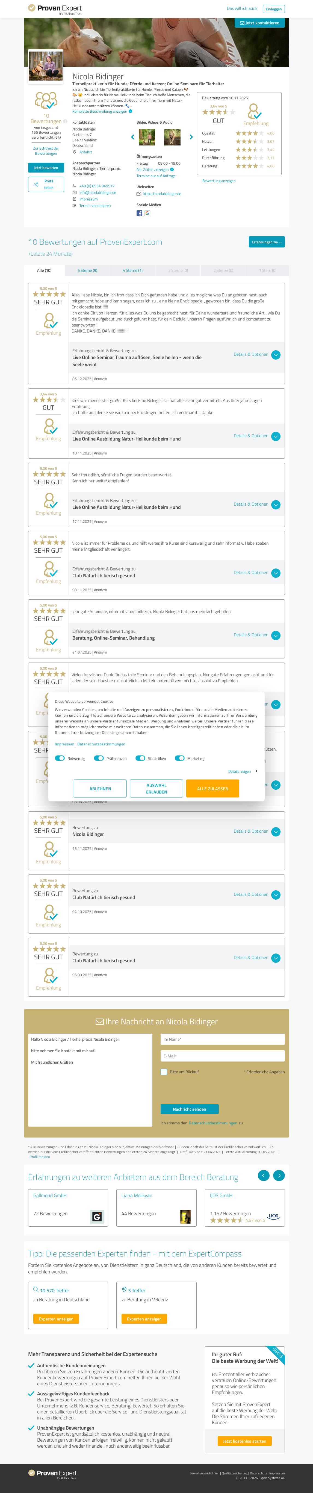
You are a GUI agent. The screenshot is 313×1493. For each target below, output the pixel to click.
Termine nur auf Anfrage (156, 175)
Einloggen (274, 8)
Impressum (83, 746)
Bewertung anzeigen (219, 180)
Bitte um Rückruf (184, 1072)
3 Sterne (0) (178, 270)
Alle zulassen (212, 791)
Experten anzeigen (56, 1319)
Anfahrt (85, 151)
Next (191, 137)
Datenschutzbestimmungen (120, 746)
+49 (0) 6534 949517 (97, 185)
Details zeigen (220, 774)
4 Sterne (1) (133, 270)
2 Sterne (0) (223, 270)
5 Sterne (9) (87, 270)
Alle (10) (44, 270)
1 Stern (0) (267, 270)
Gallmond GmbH (50, 1195)
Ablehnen (100, 791)
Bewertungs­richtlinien (204, 1473)
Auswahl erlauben (156, 791)
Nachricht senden (189, 1109)
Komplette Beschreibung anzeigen (101, 111)
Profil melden (40, 1156)
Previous (132, 137)
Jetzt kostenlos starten (244, 1441)
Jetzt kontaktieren (259, 22)
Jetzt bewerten (46, 167)
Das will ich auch (242, 8)
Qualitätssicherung (234, 1473)
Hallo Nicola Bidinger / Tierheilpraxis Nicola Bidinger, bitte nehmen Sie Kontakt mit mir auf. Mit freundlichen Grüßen (90, 1080)
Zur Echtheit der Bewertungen (46, 150)
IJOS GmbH (221, 1195)
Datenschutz (258, 1473)
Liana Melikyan (137, 1195)
